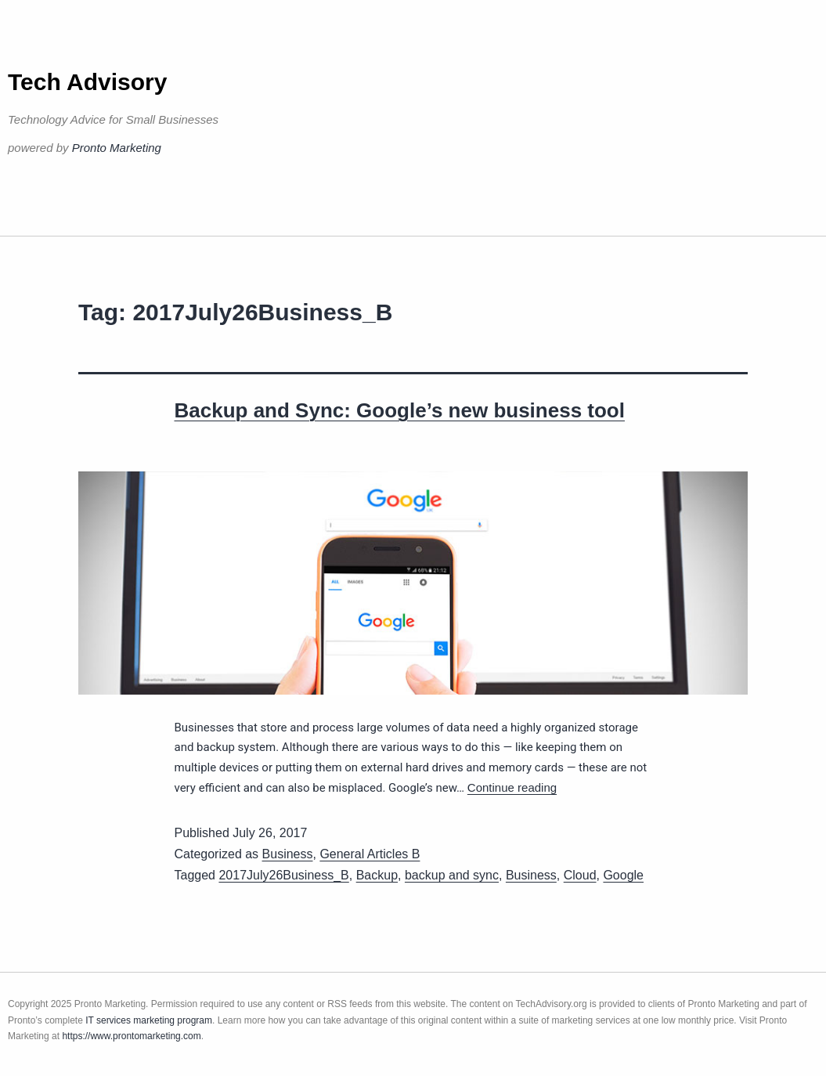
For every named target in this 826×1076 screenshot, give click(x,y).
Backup (377, 875)
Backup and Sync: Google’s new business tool (400, 410)
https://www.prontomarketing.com (131, 1036)
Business (287, 854)
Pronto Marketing (116, 147)
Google (623, 875)
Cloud (580, 875)
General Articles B (369, 854)
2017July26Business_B (283, 875)
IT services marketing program (148, 1020)
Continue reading (512, 787)
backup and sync (452, 875)
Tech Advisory (87, 82)
